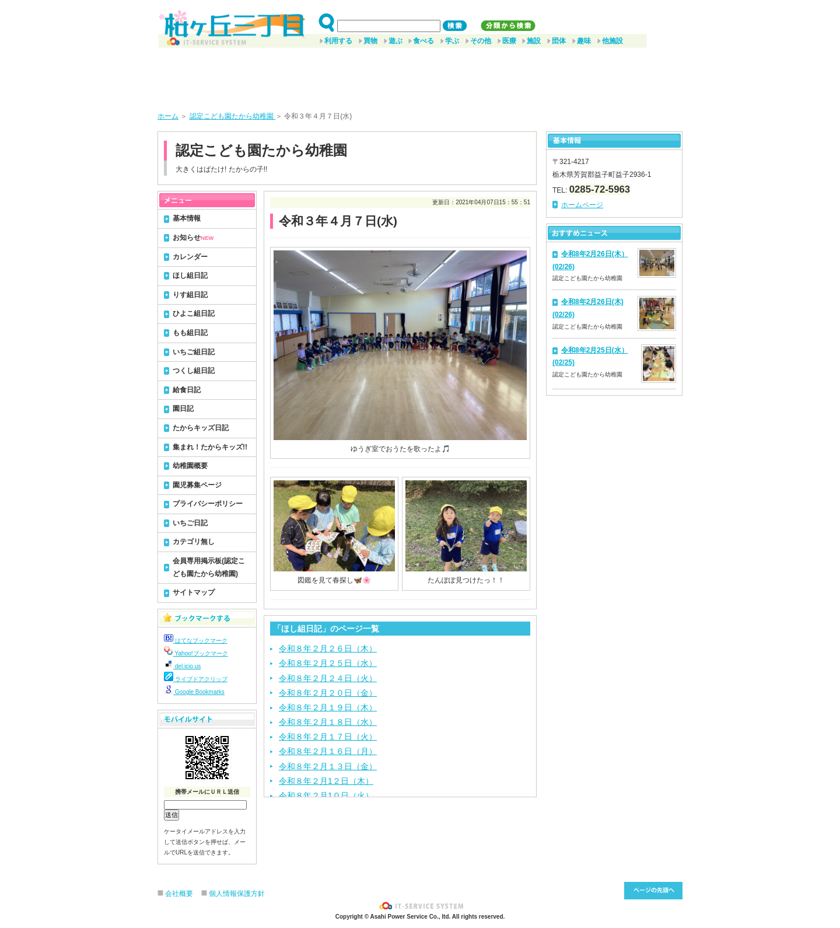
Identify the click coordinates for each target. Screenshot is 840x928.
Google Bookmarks (194, 692)
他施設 (612, 41)
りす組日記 (190, 295)
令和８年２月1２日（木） (326, 781)
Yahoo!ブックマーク (196, 653)
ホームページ (582, 205)
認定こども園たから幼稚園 (232, 116)
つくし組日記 (194, 371)
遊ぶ (395, 41)
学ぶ (452, 41)
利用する (338, 41)
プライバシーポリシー (208, 504)
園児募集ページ (197, 485)
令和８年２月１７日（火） (328, 736)
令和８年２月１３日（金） (328, 766)
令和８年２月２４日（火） (328, 678)
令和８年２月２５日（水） (328, 663)
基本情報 (187, 218)
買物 (370, 41)
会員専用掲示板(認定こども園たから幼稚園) (209, 567)
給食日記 (187, 390)
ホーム (168, 116)
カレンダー (190, 257)
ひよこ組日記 (194, 313)
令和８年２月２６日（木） (328, 648)
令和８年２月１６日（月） (328, 751)
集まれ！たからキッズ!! (210, 447)
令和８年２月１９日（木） (328, 707)
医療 (509, 41)
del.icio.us (182, 666)
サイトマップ (194, 592)
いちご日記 (190, 523)
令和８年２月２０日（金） (328, 692)
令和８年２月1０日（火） (326, 795)
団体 (559, 41)
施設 (534, 41)
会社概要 (179, 893)
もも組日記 (190, 333)
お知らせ (193, 237)
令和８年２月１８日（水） (328, 722)
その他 (480, 41)
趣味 (584, 41)
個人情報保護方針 (237, 893)
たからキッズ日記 (201, 428)
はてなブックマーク (196, 640)
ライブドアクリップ (196, 679)
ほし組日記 (190, 275)
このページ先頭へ (653, 890)
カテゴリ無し (194, 542)
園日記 (183, 408)
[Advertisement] (420, 75)
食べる (423, 41)
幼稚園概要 (190, 466)
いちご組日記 (194, 352)
